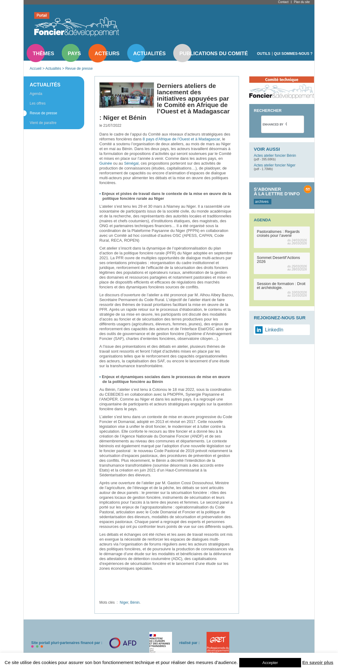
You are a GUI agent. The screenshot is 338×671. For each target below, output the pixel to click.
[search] (275, 124)
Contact (283, 2)
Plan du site (302, 2)
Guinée (105, 163)
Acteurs (106, 53)
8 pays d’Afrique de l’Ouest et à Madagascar (181, 139)
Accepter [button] (270, 662)
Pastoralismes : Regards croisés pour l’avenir (278, 233)
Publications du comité (213, 53)
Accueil (35, 68)
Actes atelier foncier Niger (274, 165)
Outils (263, 54)
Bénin (135, 602)
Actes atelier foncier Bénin (275, 155)
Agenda (36, 94)
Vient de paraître (43, 123)
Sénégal (131, 163)
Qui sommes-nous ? (293, 54)
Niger (124, 602)
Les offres (37, 103)
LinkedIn (274, 329)
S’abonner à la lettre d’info (277, 191)
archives (262, 202)
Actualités (149, 53)
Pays (74, 53)
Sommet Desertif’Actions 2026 (278, 259)
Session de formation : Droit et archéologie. (281, 285)
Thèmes (43, 53)
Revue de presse (79, 68)
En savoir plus (317, 662)
